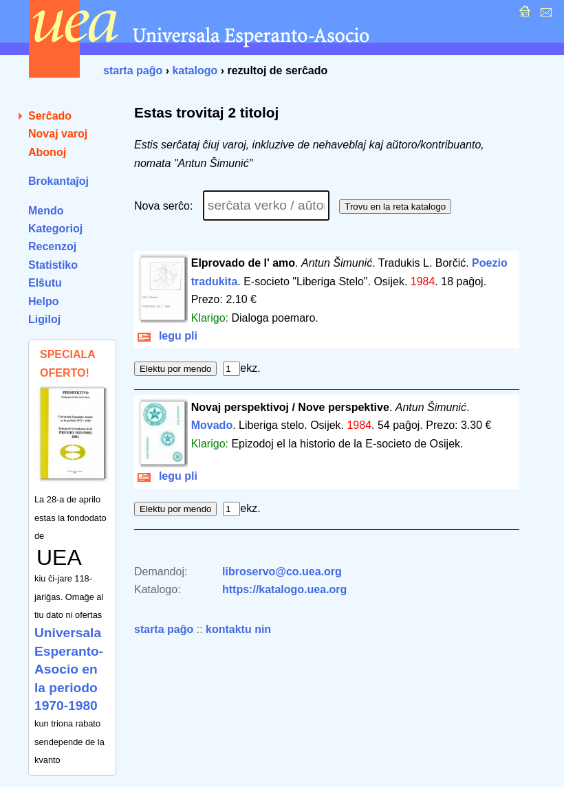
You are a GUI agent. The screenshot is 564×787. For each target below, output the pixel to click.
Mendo (46, 211)
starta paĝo (132, 70)
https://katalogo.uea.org (284, 589)
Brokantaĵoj (58, 181)
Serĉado (50, 116)
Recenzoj (52, 246)
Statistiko (53, 265)
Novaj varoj (57, 134)
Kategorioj (55, 228)
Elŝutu (45, 283)
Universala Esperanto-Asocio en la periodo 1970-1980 (68, 669)
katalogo (194, 70)
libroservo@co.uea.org (282, 571)
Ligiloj (44, 319)
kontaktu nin (238, 629)
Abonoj (47, 152)
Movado (211, 425)
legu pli (167, 336)
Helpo (43, 301)
